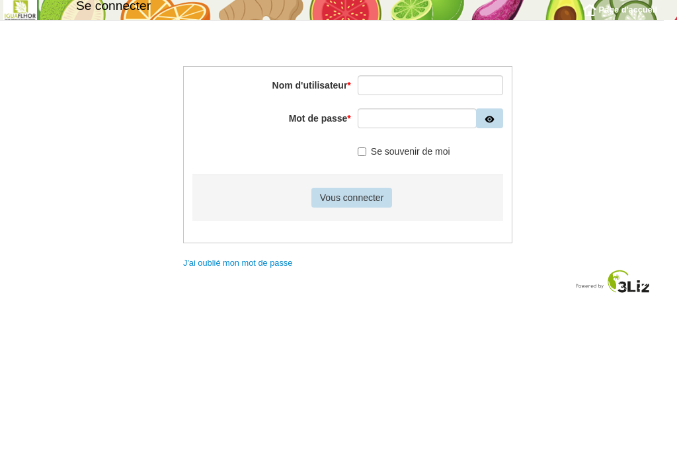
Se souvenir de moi (404, 161)
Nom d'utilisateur (311, 95)
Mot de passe (320, 128)
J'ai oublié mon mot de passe (237, 273)
